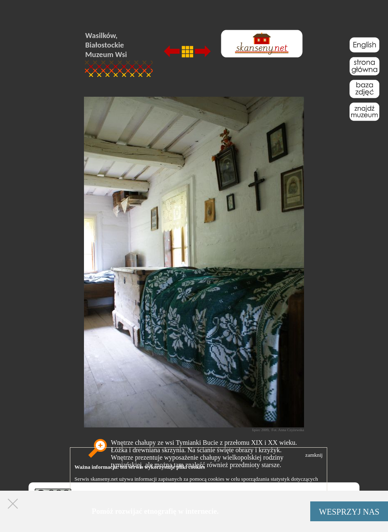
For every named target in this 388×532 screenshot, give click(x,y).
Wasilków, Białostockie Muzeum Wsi (106, 45)
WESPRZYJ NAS (349, 511)
